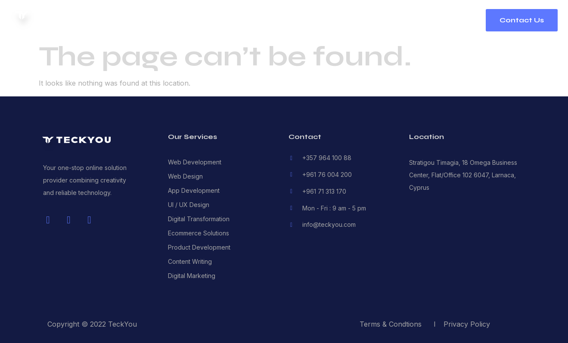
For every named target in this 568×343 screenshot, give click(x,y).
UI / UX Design (188, 204)
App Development (194, 190)
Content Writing (190, 261)
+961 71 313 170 (324, 191)
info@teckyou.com (329, 224)
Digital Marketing (191, 275)
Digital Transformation (199, 218)
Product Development (199, 247)
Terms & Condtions (391, 324)
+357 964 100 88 (326, 157)
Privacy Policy (467, 324)
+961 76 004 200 (327, 174)
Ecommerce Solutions (198, 233)
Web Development (194, 162)
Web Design (185, 176)
